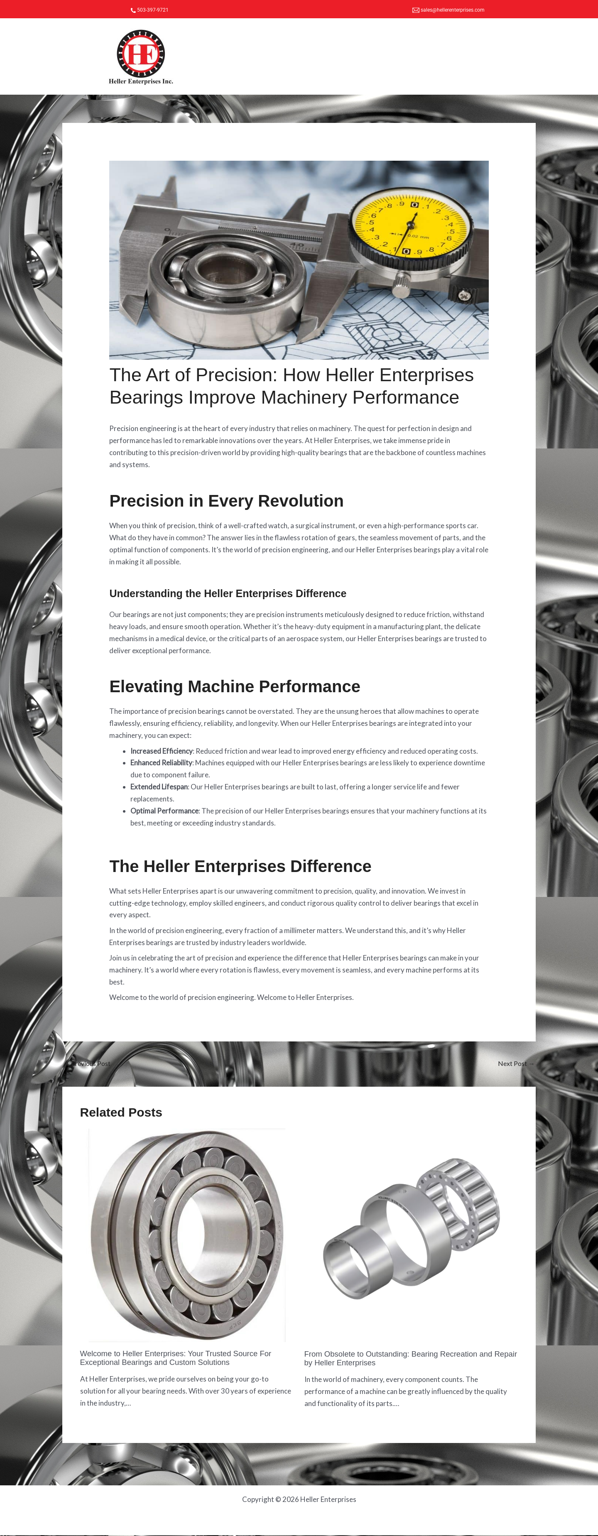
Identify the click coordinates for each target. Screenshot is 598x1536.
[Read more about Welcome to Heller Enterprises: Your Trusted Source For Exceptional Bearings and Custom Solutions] (187, 1235)
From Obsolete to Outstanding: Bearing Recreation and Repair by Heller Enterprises (405, 1359)
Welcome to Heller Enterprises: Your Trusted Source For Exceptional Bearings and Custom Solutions (183, 1358)
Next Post (515, 1063)
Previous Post (89, 1063)
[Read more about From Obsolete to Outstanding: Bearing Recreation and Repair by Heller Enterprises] (411, 1236)
